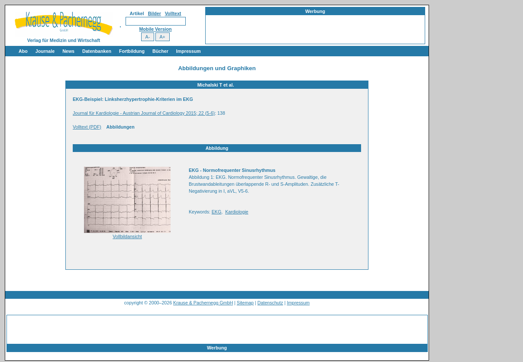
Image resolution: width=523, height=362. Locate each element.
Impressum (188, 51)
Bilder (154, 13)
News (68, 51)
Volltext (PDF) (87, 126)
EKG (217, 211)
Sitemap (245, 302)
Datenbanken (96, 51)
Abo (23, 51)
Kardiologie (236, 211)
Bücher (160, 51)
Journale (45, 51)
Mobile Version (155, 29)
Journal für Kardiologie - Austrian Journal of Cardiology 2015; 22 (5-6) (144, 113)
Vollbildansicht (127, 236)
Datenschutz (270, 302)
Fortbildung (132, 51)
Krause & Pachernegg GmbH (203, 302)
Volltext (173, 13)
